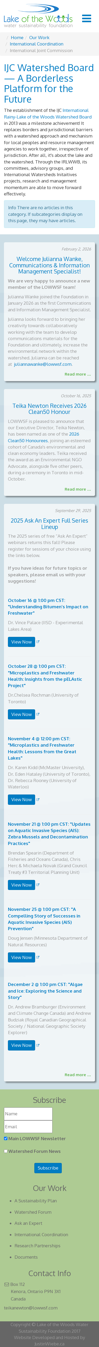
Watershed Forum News (34, 1151)
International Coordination (41, 1234)
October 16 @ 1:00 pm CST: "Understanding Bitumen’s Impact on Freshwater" (48, 606)
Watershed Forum (33, 1212)
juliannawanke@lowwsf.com (43, 364)
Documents (26, 1257)
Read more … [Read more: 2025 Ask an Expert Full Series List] (78, 1074)
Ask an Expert (28, 1223)
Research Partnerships (37, 1245)
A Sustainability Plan (36, 1200)
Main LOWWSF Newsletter (37, 1138)
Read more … (78, 374)
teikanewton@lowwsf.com (31, 1308)
